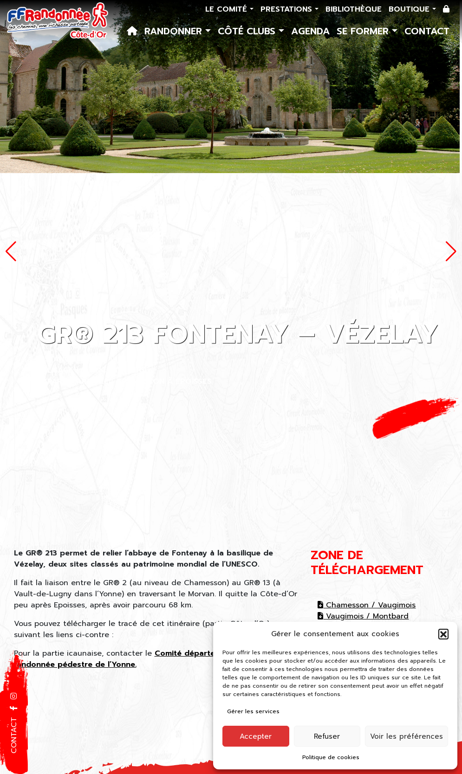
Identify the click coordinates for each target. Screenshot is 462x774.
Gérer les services (253, 711)
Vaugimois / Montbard (363, 616)
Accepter (256, 736)
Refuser (327, 736)
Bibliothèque (353, 9)
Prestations (287, 9)
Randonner (174, 31)
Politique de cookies (330, 757)
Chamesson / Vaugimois (367, 605)
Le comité (227, 9)
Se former (364, 31)
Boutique (410, 9)
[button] (443, 634)
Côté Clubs (248, 31)
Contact (426, 31)
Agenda (310, 31)
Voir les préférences (406, 736)
